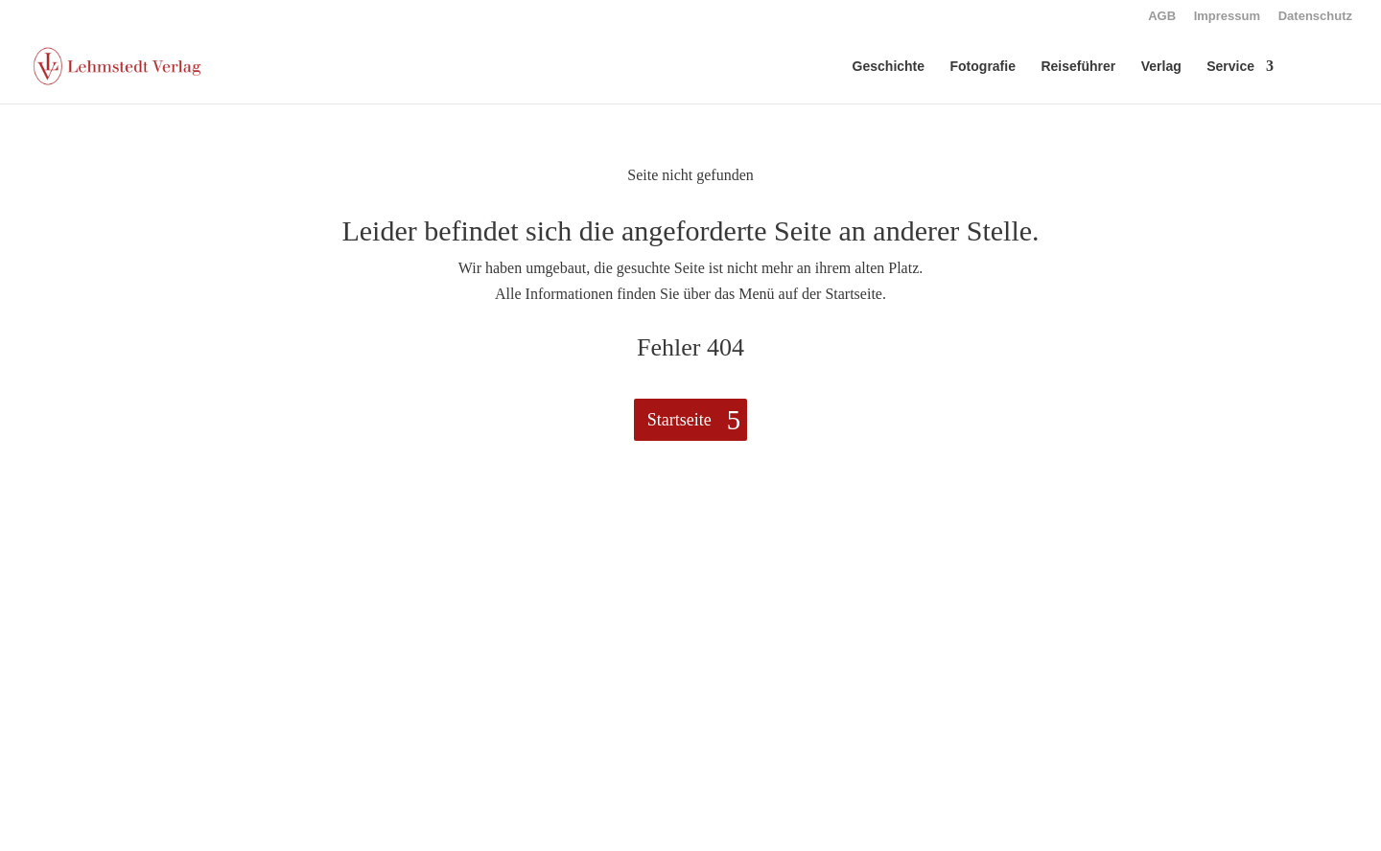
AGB (1162, 16)
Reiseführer (1078, 66)
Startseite (679, 419)
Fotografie (983, 66)
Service (1230, 66)
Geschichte (889, 66)
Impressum (1227, 16)
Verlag (1161, 66)
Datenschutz (1315, 16)
